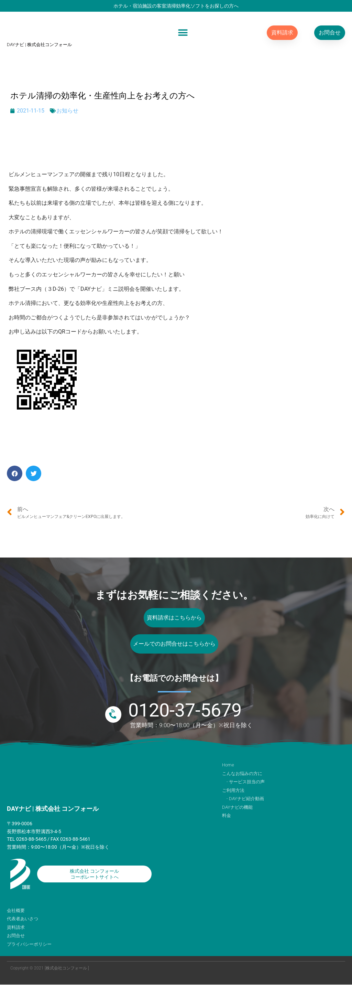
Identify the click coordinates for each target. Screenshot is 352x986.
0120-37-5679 (185, 711)
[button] (182, 32)
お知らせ (67, 110)
